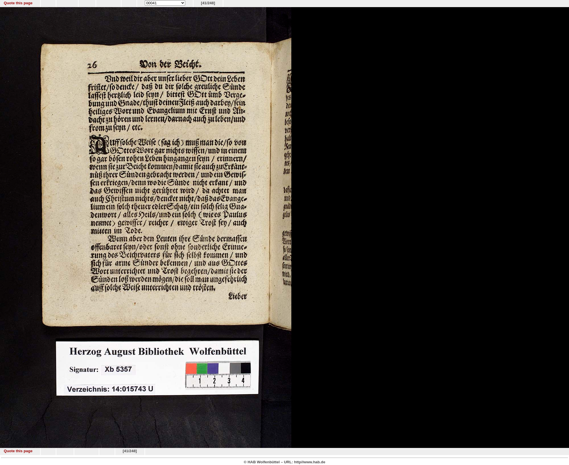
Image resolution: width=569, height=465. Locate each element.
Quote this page (18, 3)
